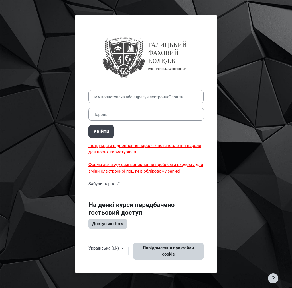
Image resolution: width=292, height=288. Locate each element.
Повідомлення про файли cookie (168, 251)
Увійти (101, 131)
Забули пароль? (104, 183)
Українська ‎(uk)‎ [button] (104, 248)
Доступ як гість (107, 223)
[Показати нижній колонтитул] (273, 278)
